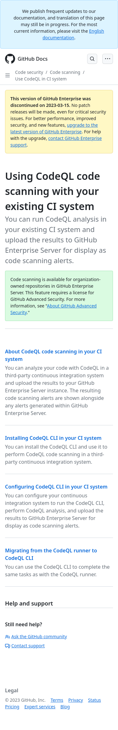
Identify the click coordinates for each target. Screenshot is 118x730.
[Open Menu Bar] (107, 59)
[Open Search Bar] (92, 59)
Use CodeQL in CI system (41, 79)
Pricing (12, 707)
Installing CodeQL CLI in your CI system (53, 437)
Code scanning (65, 72)
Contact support (25, 646)
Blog (65, 707)
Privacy (75, 700)
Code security (29, 72)
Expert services (39, 707)
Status (94, 700)
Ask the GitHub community (36, 636)
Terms (57, 700)
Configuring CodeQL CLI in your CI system (56, 486)
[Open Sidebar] (8, 75)
